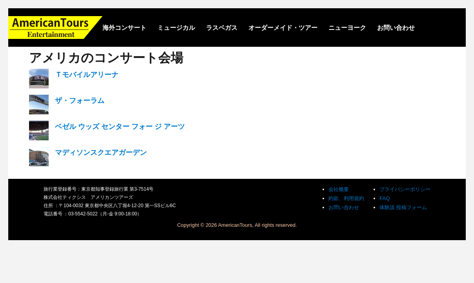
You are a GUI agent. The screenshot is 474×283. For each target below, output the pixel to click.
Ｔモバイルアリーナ (86, 75)
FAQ (384, 198)
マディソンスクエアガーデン (101, 152)
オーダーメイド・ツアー (282, 27)
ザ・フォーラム (79, 101)
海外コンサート (124, 27)
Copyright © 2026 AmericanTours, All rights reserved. (237, 225)
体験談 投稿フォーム (403, 207)
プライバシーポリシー (404, 189)
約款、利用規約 (346, 198)
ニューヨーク (347, 27)
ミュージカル (176, 27)
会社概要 (338, 189)
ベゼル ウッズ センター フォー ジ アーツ (120, 126)
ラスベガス (221, 27)
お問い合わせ (396, 27)
